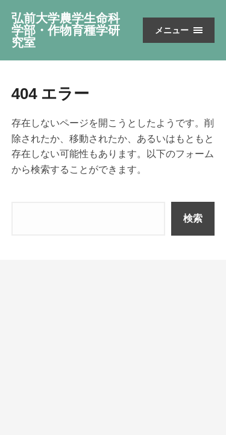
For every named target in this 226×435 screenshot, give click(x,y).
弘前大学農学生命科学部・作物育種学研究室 (65, 30)
